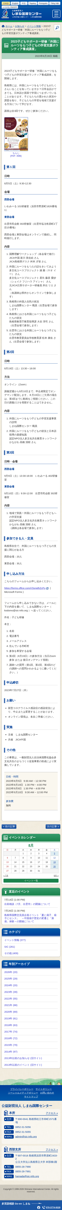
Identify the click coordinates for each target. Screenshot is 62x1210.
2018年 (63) (10, 1025)
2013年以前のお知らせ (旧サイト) (23, 1058)
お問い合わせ (47, 1092)
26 (54, 866)
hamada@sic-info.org (27, 1176)
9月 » (56, 876)
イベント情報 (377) (15, 940)
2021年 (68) (10, 1005)
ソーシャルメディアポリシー (23, 1092)
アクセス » (52, 1113)
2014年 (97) (10, 1051)
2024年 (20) (10, 985)
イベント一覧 (31, 880)
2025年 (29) (10, 978)
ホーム (8, 26)
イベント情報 (34, 26)
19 (54, 862)
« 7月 (5, 876)
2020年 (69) (10, 1011)
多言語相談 (16, 1203)
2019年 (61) (10, 1018)
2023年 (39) (10, 991)
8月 (31, 845)
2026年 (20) (10, 972)
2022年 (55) (10, 998)
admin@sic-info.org (26, 1136)
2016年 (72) (10, 1038)
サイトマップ (31, 1096)
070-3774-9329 (53, 1207)
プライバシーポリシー (21, 1089)
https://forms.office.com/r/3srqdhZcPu (26, 588)
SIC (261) (9, 946)
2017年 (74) (10, 1031)
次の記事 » (53, 826)
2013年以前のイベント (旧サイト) (23, 1064)
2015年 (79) (10, 1045)
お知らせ (19, 26)
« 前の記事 (9, 826)
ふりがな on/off (9, 7)
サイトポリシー (44, 1089)
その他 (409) (11, 953)
